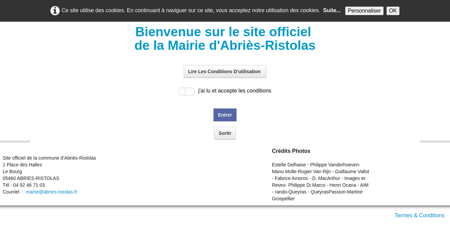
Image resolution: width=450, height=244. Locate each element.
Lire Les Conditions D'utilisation (225, 71)
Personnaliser (364, 11)
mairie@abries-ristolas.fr (51, 192)
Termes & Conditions (420, 215)
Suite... (332, 10)
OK (393, 11)
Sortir (225, 133)
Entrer (225, 115)
